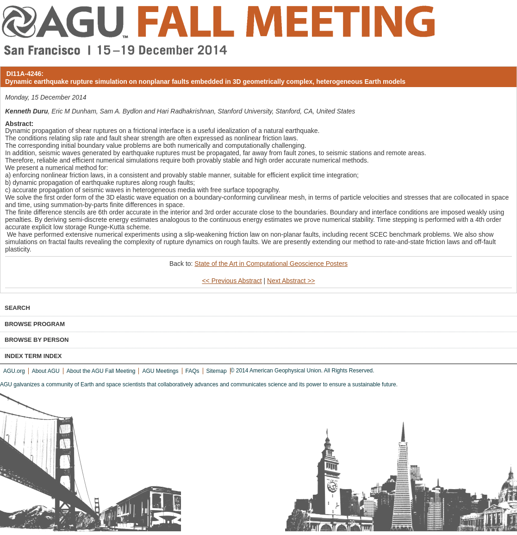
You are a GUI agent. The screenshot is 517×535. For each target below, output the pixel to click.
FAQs (192, 371)
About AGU (46, 371)
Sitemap (216, 371)
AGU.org (14, 371)
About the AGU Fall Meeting (101, 371)
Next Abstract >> (291, 280)
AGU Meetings (160, 371)
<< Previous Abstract (232, 280)
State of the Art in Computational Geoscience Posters (271, 263)
